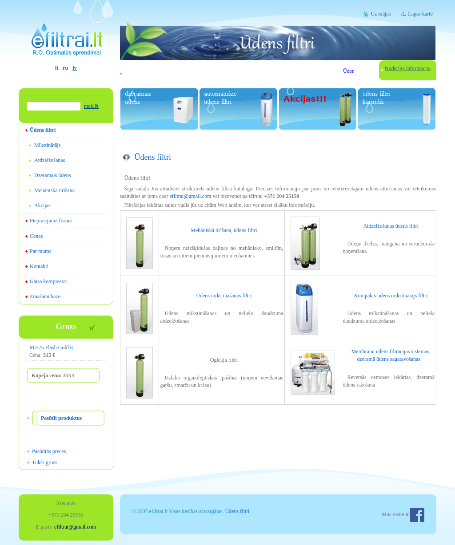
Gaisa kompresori (49, 281)
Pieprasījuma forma (51, 220)
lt (56, 68)
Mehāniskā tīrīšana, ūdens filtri (224, 230)
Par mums (40, 251)
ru (65, 68)
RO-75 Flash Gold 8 (51, 347)
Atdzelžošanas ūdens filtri (391, 226)
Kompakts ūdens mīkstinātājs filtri (391, 295)
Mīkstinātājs (47, 145)
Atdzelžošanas (49, 160)
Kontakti (39, 266)
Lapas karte (420, 14)
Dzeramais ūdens (52, 175)
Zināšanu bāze (45, 296)
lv (74, 68)
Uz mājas (381, 14)
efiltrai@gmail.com (190, 196)
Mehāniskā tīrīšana (54, 190)
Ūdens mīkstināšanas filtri (223, 295)
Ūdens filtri (43, 130)
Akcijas (42, 205)
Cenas (36, 236)
